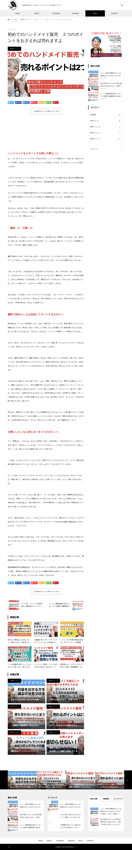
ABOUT (36, 13)
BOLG (95, 13)
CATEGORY (56, 13)
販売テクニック (14, 48)
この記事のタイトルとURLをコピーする (46, 111)
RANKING (75, 13)
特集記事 (106, 799)
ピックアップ (118, 799)
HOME (17, 13)
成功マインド (14, 680)
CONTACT (114, 13)
